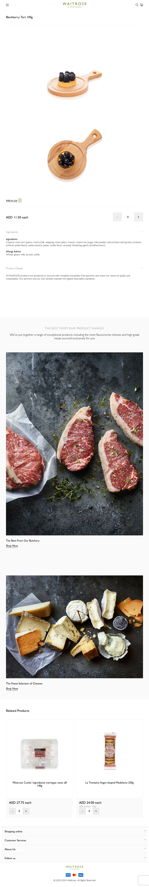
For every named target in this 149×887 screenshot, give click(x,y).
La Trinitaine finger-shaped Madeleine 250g (109, 782)
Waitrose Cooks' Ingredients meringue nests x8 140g (39, 784)
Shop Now (12, 545)
